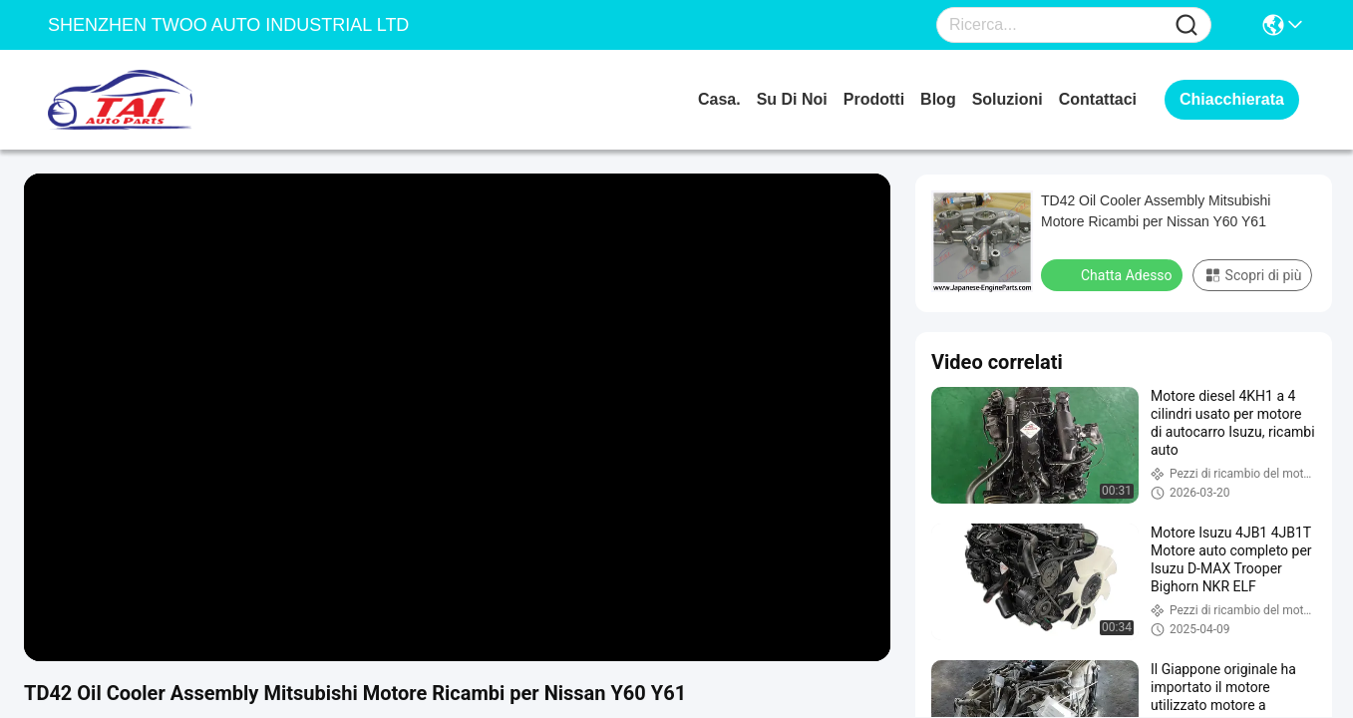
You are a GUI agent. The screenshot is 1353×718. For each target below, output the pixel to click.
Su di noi (792, 99)
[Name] (1186, 25)
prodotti (874, 99)
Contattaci (1098, 99)
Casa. (719, 99)
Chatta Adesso (1114, 274)
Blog (938, 99)
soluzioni (1007, 99)
